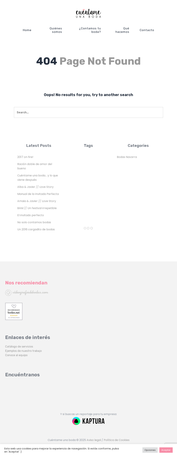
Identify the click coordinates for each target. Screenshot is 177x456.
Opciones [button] (150, 450)
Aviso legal (94, 440)
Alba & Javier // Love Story (35, 187)
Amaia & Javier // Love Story (36, 201)
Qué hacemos (122, 30)
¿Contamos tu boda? (90, 30)
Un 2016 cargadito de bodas (36, 229)
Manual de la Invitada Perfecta (38, 194)
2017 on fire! (25, 157)
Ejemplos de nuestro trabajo (23, 350)
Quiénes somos (56, 30)
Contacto (147, 30)
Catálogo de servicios (19, 346)
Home (27, 30)
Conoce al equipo (16, 355)
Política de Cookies (116, 440)
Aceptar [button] (166, 450)
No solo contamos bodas (34, 222)
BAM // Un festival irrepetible (37, 208)
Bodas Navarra (127, 157)
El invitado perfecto (30, 215)
